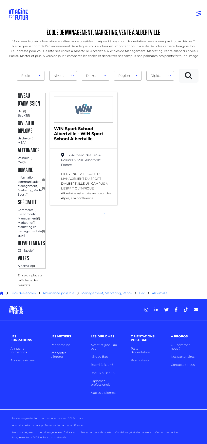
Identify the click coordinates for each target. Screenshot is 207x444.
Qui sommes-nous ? (181, 346)
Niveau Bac (99, 356)
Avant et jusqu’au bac (104, 346)
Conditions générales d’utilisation (56, 432)
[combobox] (30, 76)
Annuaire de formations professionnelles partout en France (47, 425)
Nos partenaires (182, 356)
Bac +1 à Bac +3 (102, 365)
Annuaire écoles (23, 360)
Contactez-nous (183, 365)
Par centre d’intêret (58, 354)
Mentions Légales (22, 432)
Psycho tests (140, 360)
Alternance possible (58, 293)
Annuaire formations (19, 350)
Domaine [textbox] (93, 76)
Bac (142, 293)
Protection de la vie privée (95, 432)
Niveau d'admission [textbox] (61, 76)
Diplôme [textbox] (158, 76)
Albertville (160, 293)
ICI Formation (77, 418)
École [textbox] (25, 76)
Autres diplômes (103, 393)
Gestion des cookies (167, 432)
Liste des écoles (23, 293)
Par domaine (60, 345)
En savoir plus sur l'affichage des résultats (30, 280)
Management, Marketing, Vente (106, 293)
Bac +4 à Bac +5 (102, 373)
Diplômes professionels (100, 382)
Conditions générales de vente (133, 432)
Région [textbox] (124, 76)
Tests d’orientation (140, 350)
